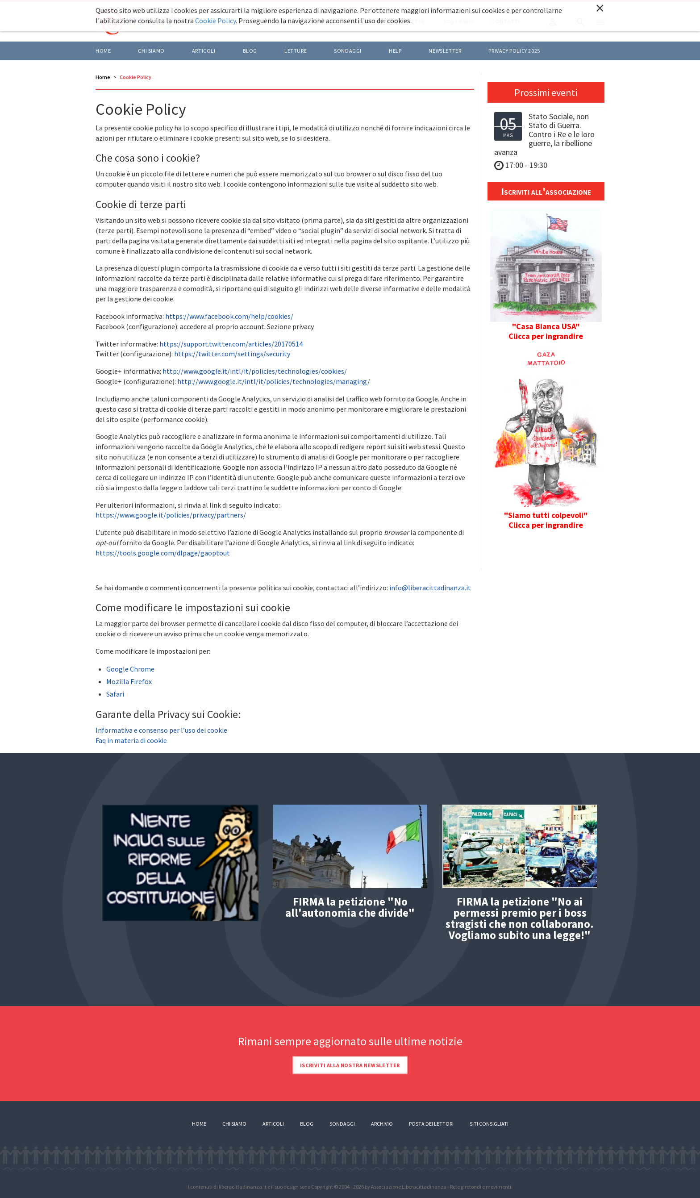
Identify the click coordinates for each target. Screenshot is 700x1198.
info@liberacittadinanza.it (430, 587)
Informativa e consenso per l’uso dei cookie (161, 730)
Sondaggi (348, 50)
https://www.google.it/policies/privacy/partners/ (171, 514)
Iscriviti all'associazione (546, 191)
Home (103, 50)
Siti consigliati (489, 1123)
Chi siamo (151, 50)
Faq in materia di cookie (131, 740)
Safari (115, 693)
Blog (306, 1123)
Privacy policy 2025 (514, 50)
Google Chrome (130, 668)
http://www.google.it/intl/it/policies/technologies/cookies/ (254, 371)
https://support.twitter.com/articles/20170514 (231, 343)
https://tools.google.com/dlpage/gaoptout (163, 552)
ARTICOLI (204, 50)
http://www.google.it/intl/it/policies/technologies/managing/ (273, 381)
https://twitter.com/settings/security (232, 353)
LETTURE (295, 50)
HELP (395, 50)
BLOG (250, 50)
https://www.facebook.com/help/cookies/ (229, 316)
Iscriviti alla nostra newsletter (350, 1065)
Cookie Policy (215, 20)
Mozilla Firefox (129, 681)
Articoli (273, 1123)
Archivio (382, 1123)
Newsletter (445, 50)
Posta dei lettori (431, 1123)
